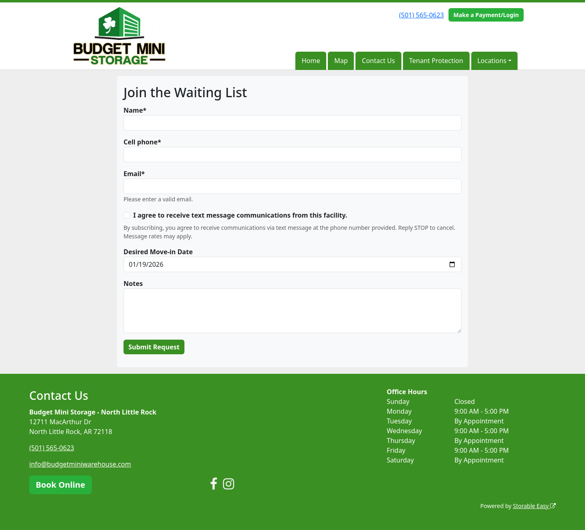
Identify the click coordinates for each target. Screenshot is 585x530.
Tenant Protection (436, 60)
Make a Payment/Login (486, 15)
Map (341, 60)
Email (132, 173)
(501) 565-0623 (421, 15)
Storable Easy (534, 506)
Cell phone (141, 141)
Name (133, 110)
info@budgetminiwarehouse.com (80, 464)
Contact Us (378, 60)
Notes (133, 283)
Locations (492, 60)
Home (310, 60)
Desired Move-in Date (158, 251)
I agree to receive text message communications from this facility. (240, 215)
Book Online (60, 484)
